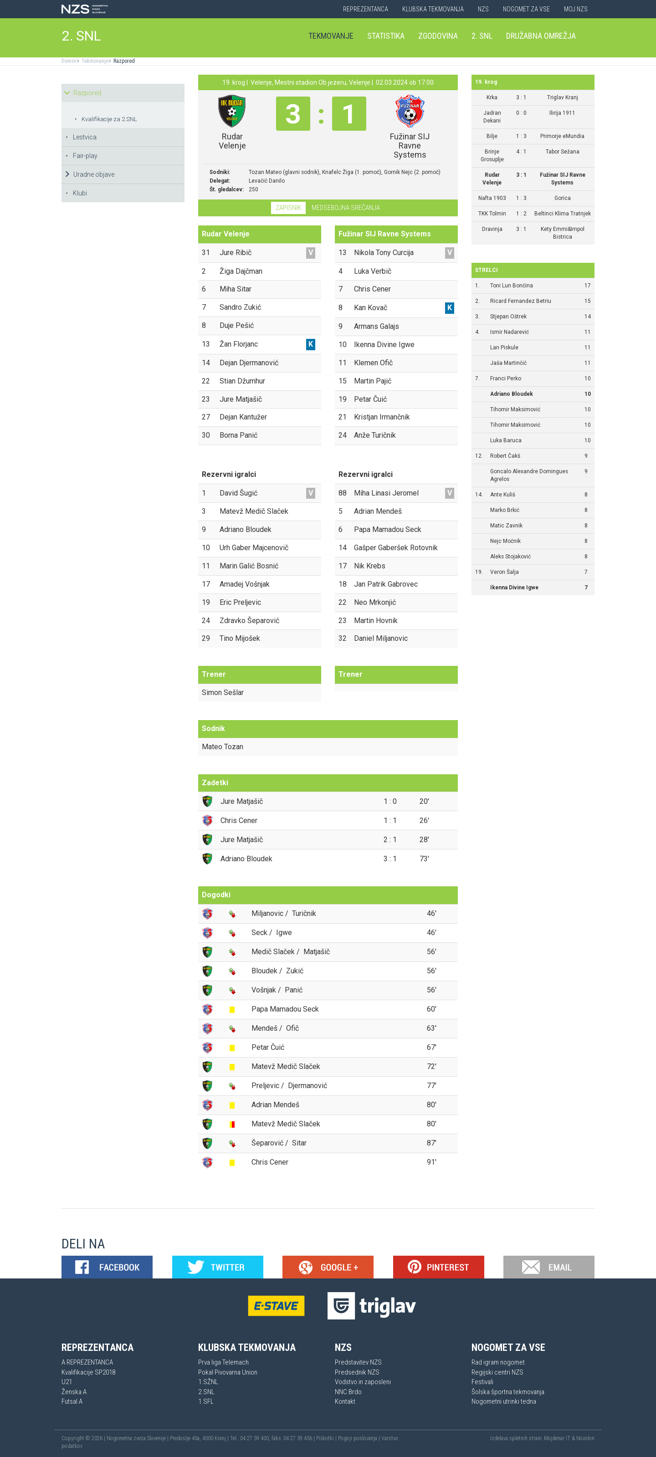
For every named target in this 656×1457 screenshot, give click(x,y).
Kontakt (345, 1401)
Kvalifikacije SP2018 (88, 1372)
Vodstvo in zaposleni (363, 1382)
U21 (67, 1382)
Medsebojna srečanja (346, 208)
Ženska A (74, 1392)
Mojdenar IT (557, 1438)
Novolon (585, 1438)
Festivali (482, 1382)
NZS (483, 9)
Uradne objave (89, 174)
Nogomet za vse (526, 9)
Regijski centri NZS (497, 1372)
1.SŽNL (208, 1382)
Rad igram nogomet (498, 1362)
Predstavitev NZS (358, 1362)
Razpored (123, 61)
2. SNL (81, 36)
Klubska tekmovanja (433, 9)
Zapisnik (288, 208)
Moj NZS (576, 9)
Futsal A (72, 1401)
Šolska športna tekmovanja (508, 1392)
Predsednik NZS (357, 1372)
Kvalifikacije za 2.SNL (105, 119)
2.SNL (206, 1392)
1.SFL (206, 1401)
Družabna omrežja (541, 36)
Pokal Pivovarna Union (227, 1372)
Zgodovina (438, 36)
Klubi (76, 193)
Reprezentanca (365, 9)
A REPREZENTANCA (87, 1362)
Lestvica (81, 137)
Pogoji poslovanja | (359, 1438)
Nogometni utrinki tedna (504, 1401)
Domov (69, 61)
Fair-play (81, 155)
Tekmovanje (331, 36)
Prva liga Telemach (223, 1362)
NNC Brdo (348, 1392)
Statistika (386, 36)
